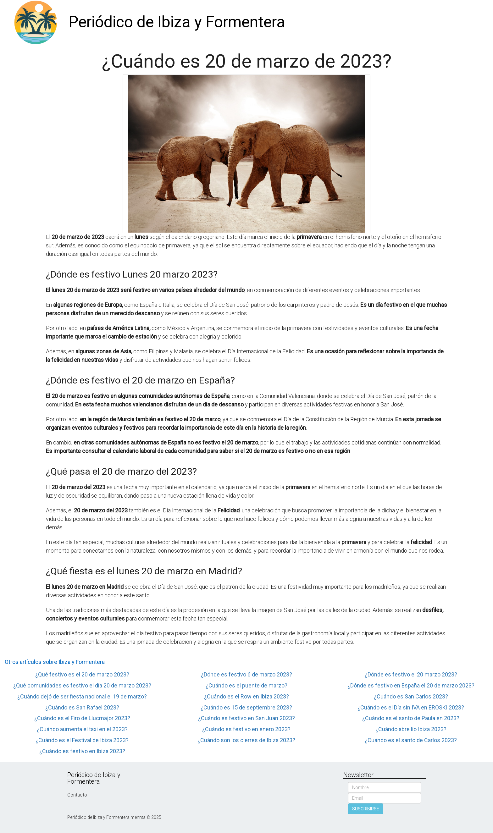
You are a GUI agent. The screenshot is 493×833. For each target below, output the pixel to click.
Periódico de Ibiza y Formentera (177, 22)
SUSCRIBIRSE (365, 808)
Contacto (77, 795)
